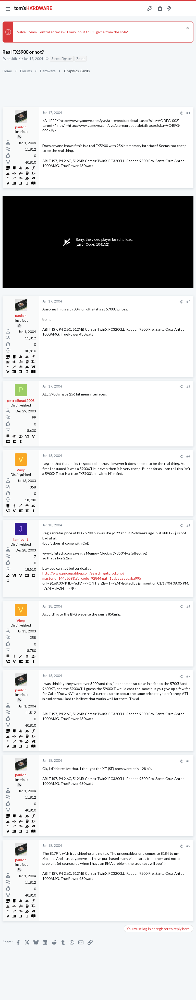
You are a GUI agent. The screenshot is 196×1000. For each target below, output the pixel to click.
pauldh (12, 59)
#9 (188, 846)
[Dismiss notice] (187, 28)
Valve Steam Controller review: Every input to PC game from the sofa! (72, 32)
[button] (8, 8)
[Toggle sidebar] (179, 8)
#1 (188, 113)
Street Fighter (62, 59)
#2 (188, 302)
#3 (188, 386)
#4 (188, 456)
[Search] (189, 8)
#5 (188, 526)
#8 (188, 761)
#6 (188, 607)
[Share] (181, 113)
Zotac (80, 59)
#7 (188, 676)
